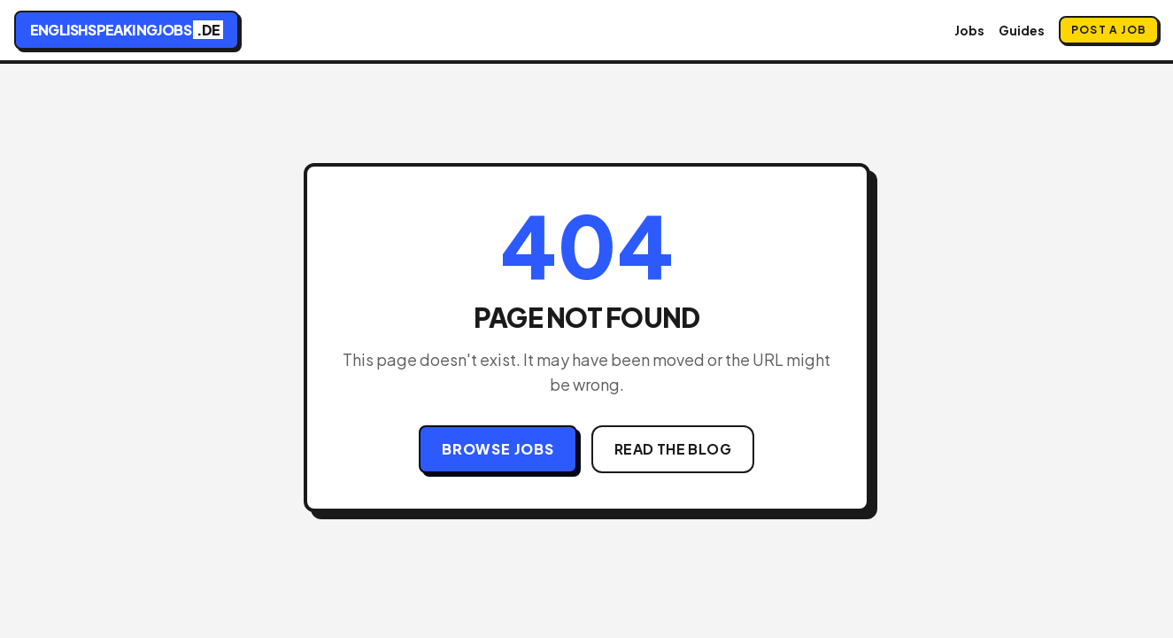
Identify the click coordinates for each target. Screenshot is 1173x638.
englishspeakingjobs (126, 29)
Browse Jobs (498, 449)
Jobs (969, 30)
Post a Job (1108, 29)
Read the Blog (672, 449)
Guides (1022, 30)
